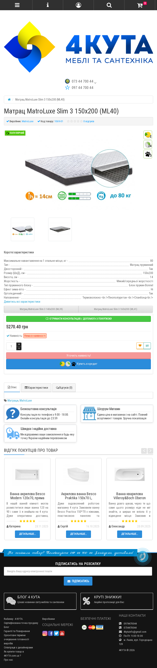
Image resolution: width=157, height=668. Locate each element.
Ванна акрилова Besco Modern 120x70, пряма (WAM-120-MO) (27, 497)
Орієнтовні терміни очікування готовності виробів (16, 639)
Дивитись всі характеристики (22, 301)
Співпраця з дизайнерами (18, 647)
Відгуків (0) (64, 387)
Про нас (8, 659)
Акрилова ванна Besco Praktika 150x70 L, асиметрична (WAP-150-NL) (78, 499)
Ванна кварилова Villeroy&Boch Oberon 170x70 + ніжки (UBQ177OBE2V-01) (129, 499)
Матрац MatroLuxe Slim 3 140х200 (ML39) (41, 309)
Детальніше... (27, 534)
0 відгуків (88, 121)
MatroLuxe (26, 400)
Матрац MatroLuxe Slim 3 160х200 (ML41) (115, 309)
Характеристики (36, 387)
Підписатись (78, 581)
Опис (12, 387)
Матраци (13, 400)
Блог (6, 627)
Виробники (48, 619)
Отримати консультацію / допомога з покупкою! (79, 318)
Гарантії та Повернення (17, 631)
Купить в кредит (79, 364)
